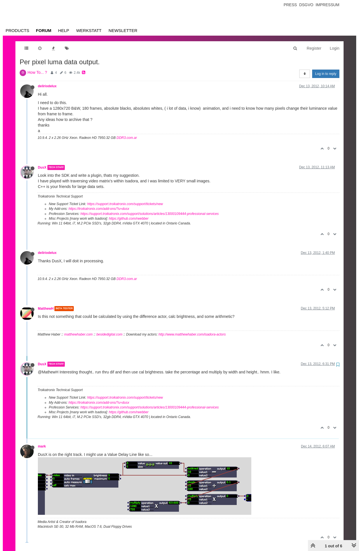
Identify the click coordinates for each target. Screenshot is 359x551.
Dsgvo (306, 5)
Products (17, 30)
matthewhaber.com (78, 334)
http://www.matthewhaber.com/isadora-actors (192, 334)
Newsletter (123, 30)
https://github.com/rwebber (128, 219)
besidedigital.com (109, 334)
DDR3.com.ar (127, 138)
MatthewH (46, 309)
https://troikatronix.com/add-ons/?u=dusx (98, 209)
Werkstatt (89, 30)
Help (63, 30)
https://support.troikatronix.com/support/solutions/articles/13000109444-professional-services (149, 214)
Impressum (327, 5)
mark (42, 446)
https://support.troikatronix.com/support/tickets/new (125, 204)
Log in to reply (325, 74)
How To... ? (37, 72)
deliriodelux (47, 86)
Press (290, 5)
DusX (42, 167)
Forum (43, 30)
